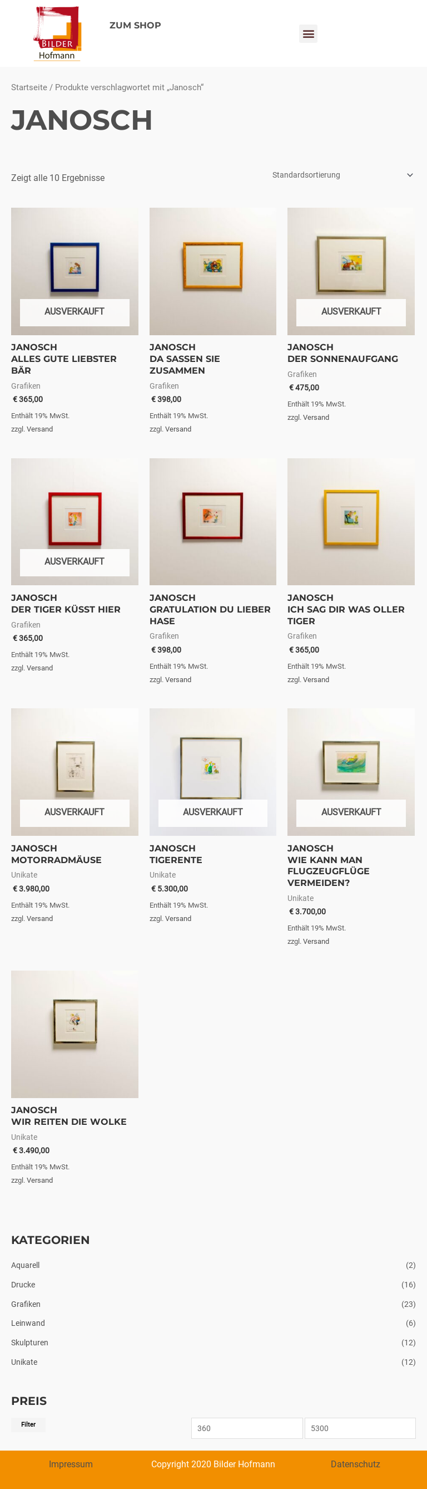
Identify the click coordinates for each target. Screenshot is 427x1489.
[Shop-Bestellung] (341, 175)
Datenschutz (355, 1464)
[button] (308, 34)
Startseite (29, 87)
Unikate (24, 1362)
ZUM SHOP (135, 25)
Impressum (71, 1464)
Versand (40, 429)
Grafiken (26, 1304)
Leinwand (28, 1323)
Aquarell (25, 1265)
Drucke (23, 1284)
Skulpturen (29, 1342)
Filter (28, 1424)
